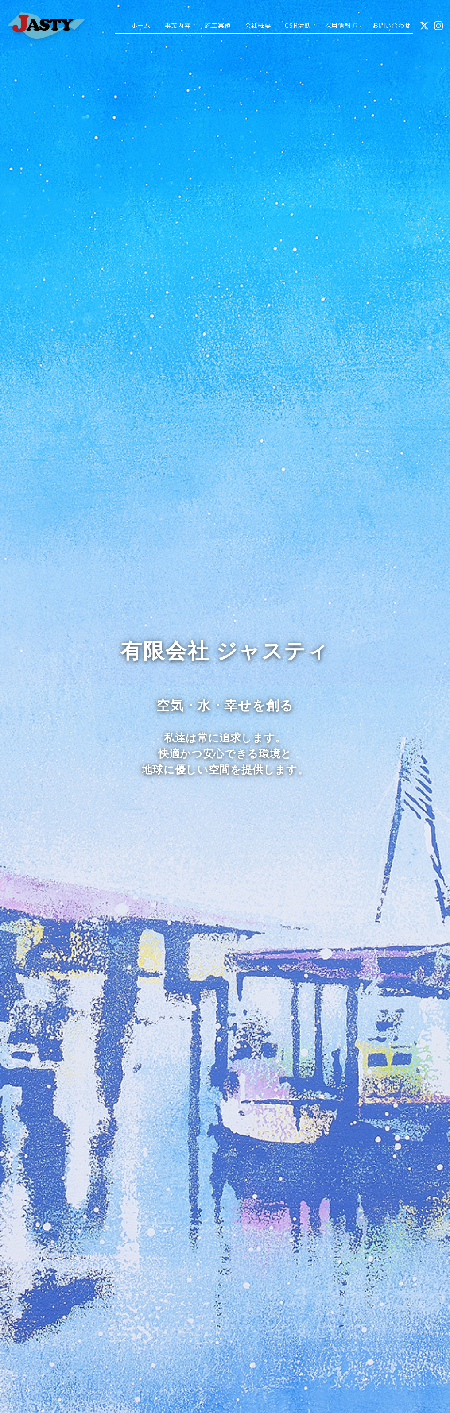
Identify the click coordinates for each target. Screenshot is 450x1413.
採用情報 (341, 25)
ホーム (141, 25)
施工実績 (218, 25)
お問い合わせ (391, 25)
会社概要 (258, 25)
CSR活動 (297, 25)
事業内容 (178, 25)
